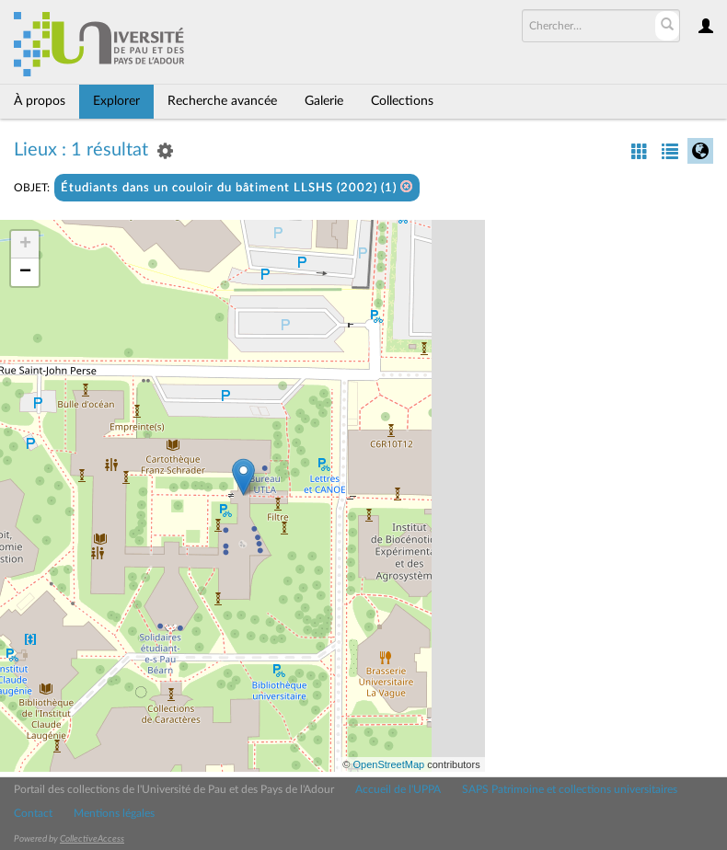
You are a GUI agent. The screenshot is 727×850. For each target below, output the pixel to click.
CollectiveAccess (92, 839)
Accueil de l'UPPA (398, 789)
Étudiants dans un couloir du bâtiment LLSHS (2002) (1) (237, 187)
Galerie (324, 101)
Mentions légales (114, 813)
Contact (33, 813)
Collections (402, 101)
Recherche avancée (222, 101)
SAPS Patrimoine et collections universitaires (569, 789)
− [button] (25, 272)
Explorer (116, 101)
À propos (39, 101)
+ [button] (25, 244)
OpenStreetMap (388, 764)
